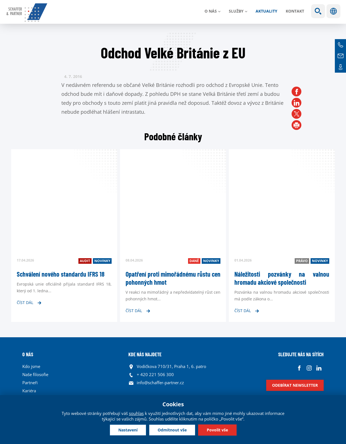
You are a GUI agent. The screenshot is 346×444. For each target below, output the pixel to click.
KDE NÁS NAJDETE (145, 354)
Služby (236, 11)
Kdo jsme (31, 366)
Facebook (299, 368)
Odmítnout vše (172, 430)
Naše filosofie (35, 374)
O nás (211, 11)
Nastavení (128, 430)
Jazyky (333, 11)
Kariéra (29, 390)
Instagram (309, 368)
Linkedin (319, 368)
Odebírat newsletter (295, 385)
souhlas (136, 413)
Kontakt (295, 11)
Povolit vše (217, 430)
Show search (318, 11)
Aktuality (266, 11)
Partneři (30, 382)
